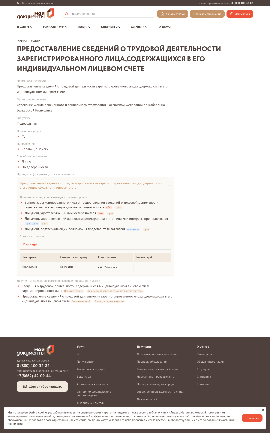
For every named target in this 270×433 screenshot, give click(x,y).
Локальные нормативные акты (157, 354)
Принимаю (252, 418)
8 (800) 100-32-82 (242, 3)
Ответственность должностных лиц (160, 391)
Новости (164, 27)
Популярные (85, 361)
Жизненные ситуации (91, 369)
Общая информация (210, 361)
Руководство (205, 354)
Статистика (204, 376)
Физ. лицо (30, 244)
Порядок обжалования (152, 361)
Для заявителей (147, 399)
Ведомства (84, 376)
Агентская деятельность (92, 384)
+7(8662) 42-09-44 (34, 375)
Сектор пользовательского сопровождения (94, 393)
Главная (22, 41)
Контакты (203, 384)
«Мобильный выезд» (90, 403)
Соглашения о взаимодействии (157, 369)
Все (79, 354)
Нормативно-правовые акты (156, 376)
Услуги (35, 41)
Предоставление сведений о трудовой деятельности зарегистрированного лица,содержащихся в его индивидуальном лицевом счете (91, 185)
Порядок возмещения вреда (156, 384)
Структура (203, 369)
